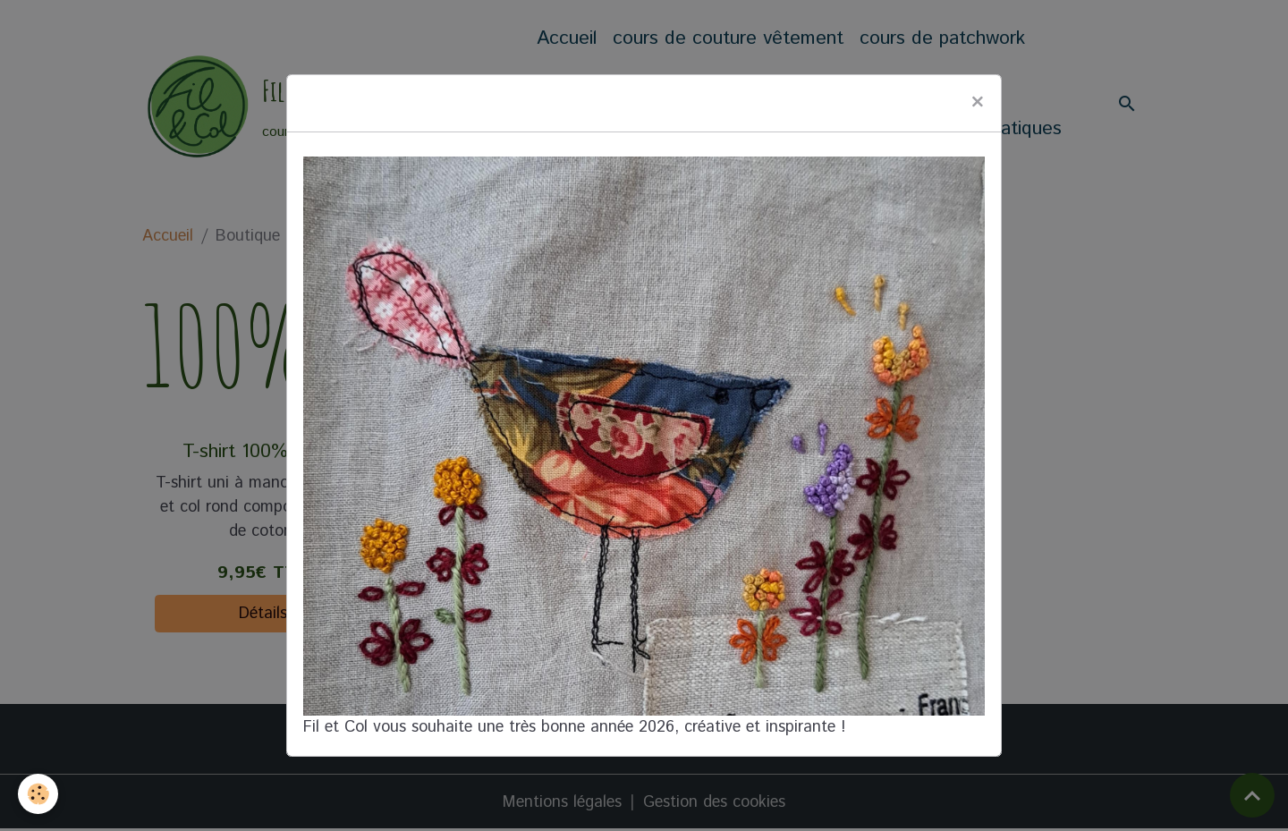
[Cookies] (38, 794)
